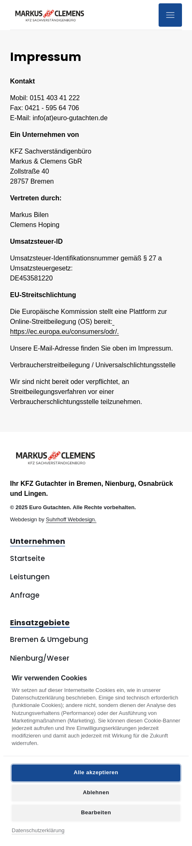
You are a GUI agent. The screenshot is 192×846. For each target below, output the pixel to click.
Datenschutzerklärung (38, 830)
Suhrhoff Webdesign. (71, 519)
